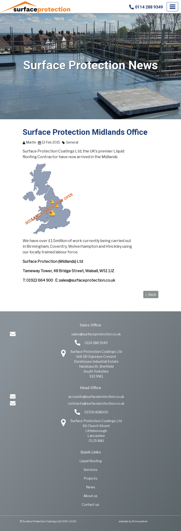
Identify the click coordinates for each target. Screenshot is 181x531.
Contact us (90, 504)
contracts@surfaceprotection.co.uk (96, 403)
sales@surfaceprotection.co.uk (96, 334)
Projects (90, 478)
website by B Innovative (133, 521)
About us (90, 496)
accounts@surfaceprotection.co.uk (96, 397)
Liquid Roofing (90, 461)
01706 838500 (96, 412)
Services (91, 470)
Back (150, 294)
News (90, 487)
